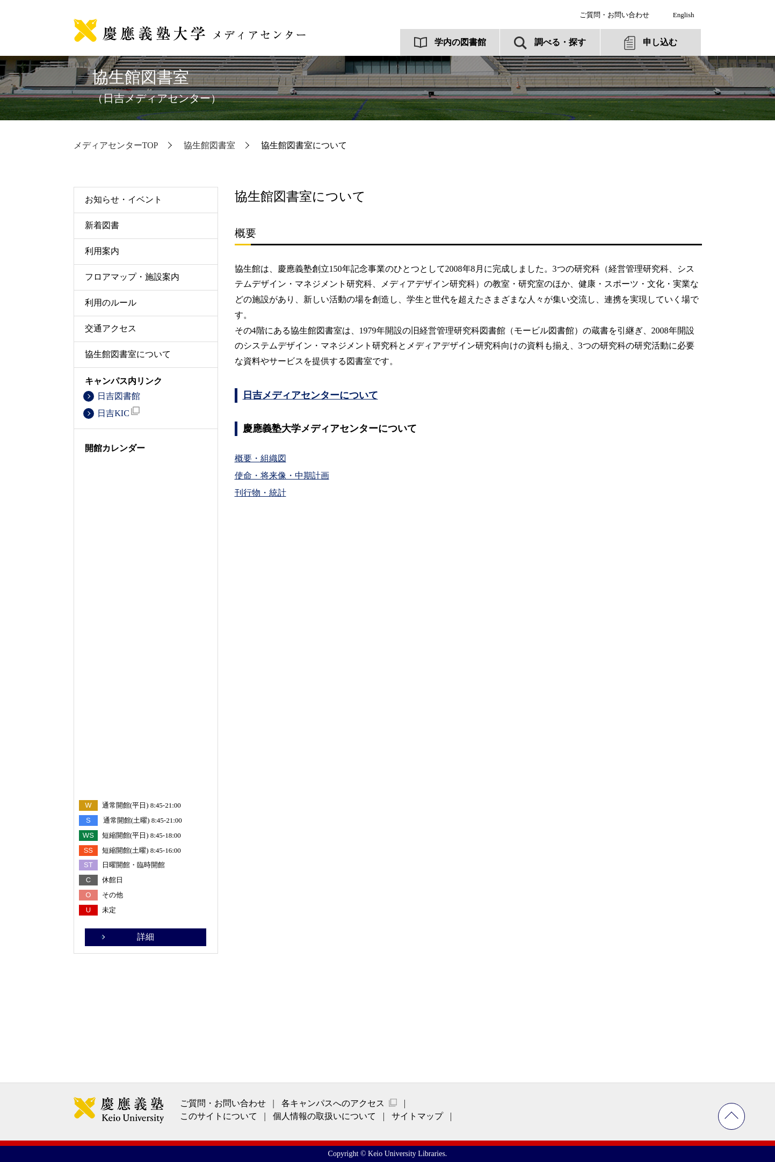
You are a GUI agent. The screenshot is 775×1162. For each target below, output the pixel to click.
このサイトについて (218, 1116)
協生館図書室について (128, 354)
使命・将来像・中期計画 (282, 475)
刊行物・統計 (260, 492)
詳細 (145, 936)
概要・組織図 (260, 458)
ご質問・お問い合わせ (614, 15)
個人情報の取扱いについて (324, 1116)
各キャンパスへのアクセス (333, 1103)
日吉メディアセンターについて (310, 395)
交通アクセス (110, 328)
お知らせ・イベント (123, 199)
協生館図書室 (156, 86)
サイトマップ (417, 1116)
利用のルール (110, 302)
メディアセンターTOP (116, 145)
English (683, 15)
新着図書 (102, 225)
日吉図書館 (118, 396)
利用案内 (102, 251)
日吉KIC (118, 412)
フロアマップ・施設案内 (132, 276)
